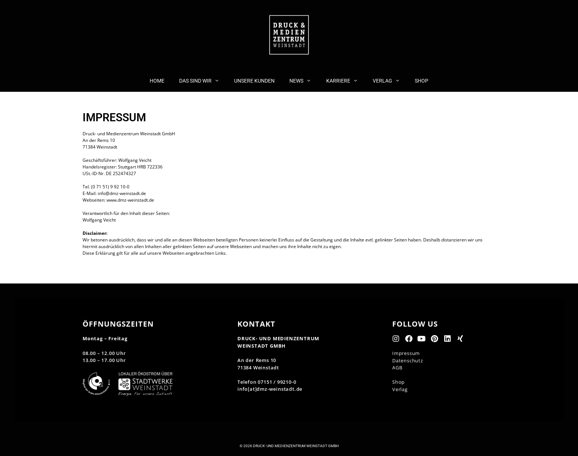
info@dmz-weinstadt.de (122, 193)
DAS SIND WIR (203, 81)
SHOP (421, 81)
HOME (157, 81)
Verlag (400, 389)
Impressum (406, 353)
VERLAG (390, 81)
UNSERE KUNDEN (254, 81)
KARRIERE (345, 81)
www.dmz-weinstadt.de (130, 200)
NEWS (303, 81)
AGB (397, 367)
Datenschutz (407, 360)
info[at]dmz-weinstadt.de (269, 389)
